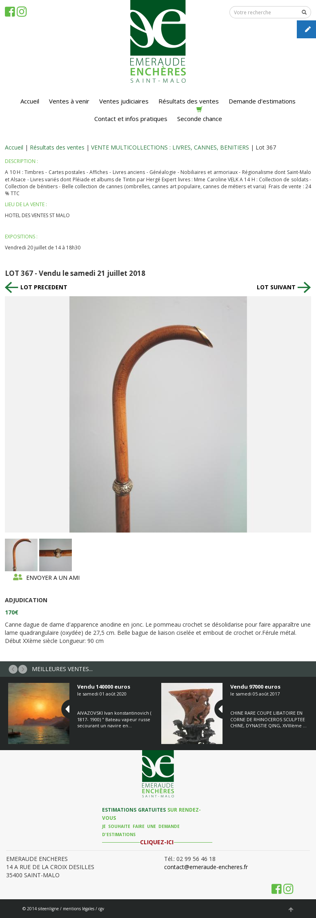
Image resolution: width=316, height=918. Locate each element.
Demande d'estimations (262, 101)
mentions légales (78, 908)
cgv (101, 908)
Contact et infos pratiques (130, 118)
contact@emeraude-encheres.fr (206, 867)
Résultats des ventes (188, 101)
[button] (13, 669)
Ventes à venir (69, 101)
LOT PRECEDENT (36, 287)
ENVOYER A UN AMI (46, 577)
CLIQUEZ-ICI (157, 842)
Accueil (29, 101)
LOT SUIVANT (284, 287)
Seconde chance (199, 114)
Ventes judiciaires (124, 101)
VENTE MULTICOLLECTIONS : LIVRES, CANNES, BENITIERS (170, 147)
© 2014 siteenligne (40, 908)
